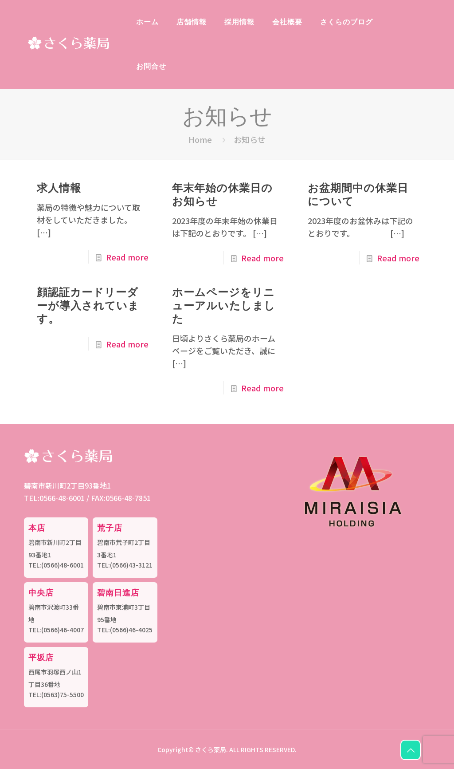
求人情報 (59, 187)
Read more (127, 257)
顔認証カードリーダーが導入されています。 (88, 305)
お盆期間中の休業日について (358, 194)
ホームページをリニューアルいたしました (223, 305)
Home (200, 139)
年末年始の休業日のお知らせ (222, 194)
